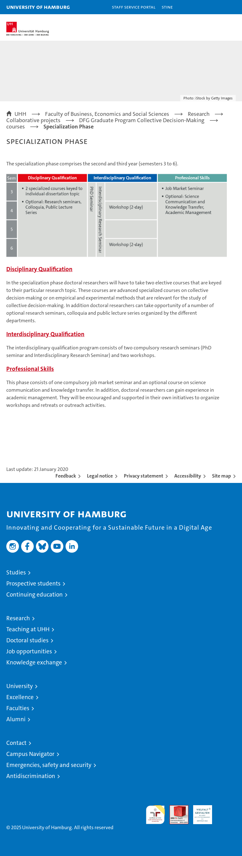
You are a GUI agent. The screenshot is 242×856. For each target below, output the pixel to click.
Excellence (20, 697)
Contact (16, 743)
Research (18, 618)
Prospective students (33, 583)
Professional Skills (30, 369)
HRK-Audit (199, 811)
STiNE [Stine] (167, 6)
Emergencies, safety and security (48, 765)
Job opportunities (29, 651)
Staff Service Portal (133, 6)
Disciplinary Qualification (39, 269)
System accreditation (226, 811)
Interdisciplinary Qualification (45, 334)
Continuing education (34, 594)
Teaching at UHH (27, 629)
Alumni (16, 719)
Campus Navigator (30, 754)
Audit (176, 808)
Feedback (65, 476)
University (19, 686)
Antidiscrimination (30, 776)
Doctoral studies (27, 640)
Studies (16, 572)
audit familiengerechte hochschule (155, 814)
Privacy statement (143, 476)
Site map (221, 476)
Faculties (17, 708)
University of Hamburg (38, 7)
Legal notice (100, 476)
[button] (217, 7)
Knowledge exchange (34, 662)
